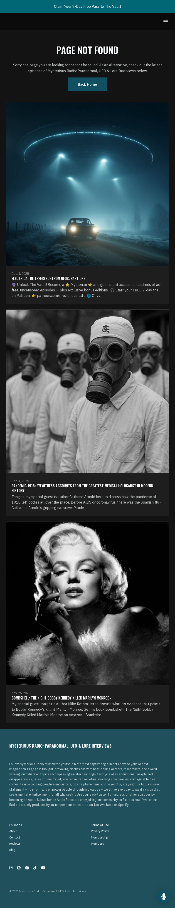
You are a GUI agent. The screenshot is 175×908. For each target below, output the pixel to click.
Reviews (15, 844)
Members (97, 844)
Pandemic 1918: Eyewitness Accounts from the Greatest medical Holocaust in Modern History (82, 488)
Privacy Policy (100, 831)
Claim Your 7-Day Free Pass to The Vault (87, 6)
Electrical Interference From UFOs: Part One (48, 278)
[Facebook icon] (27, 868)
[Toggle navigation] (165, 21)
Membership (99, 837)
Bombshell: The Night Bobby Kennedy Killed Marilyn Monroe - (61, 698)
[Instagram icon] (10, 868)
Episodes (15, 825)
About (13, 831)
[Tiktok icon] (35, 868)
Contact (14, 837)
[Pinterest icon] (19, 868)
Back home (87, 84)
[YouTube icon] (43, 868)
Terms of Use (100, 825)
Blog (12, 850)
